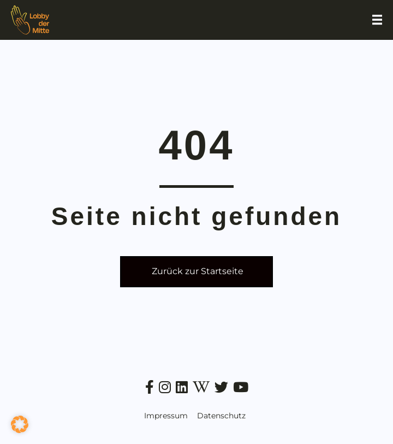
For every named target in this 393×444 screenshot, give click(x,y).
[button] (19, 424)
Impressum (166, 416)
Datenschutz (221, 416)
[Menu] (377, 20)
